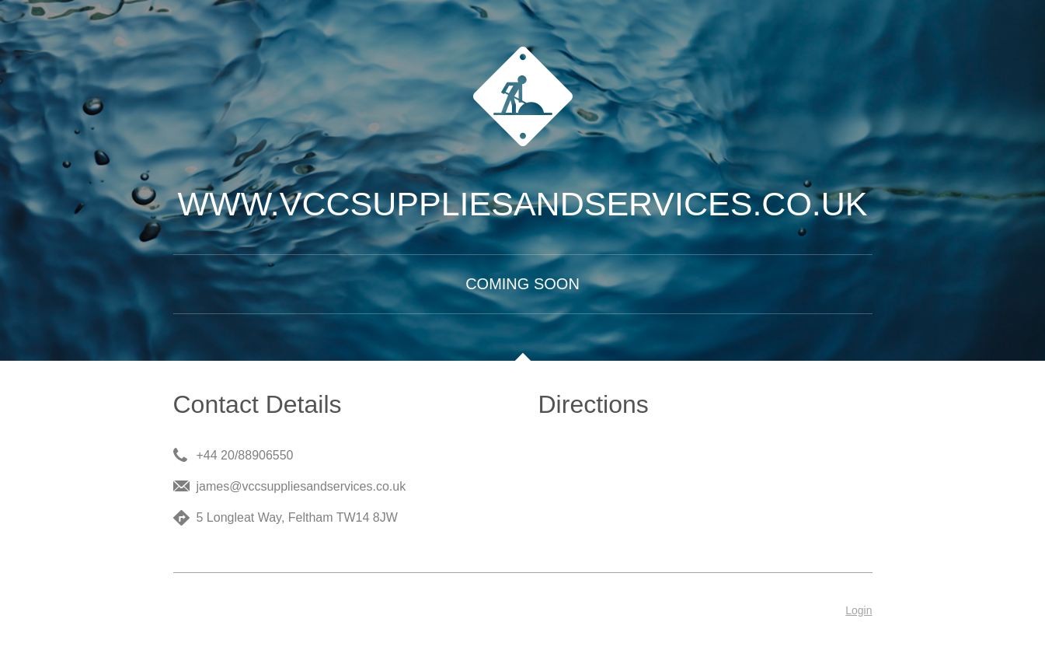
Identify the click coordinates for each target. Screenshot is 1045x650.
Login (858, 610)
